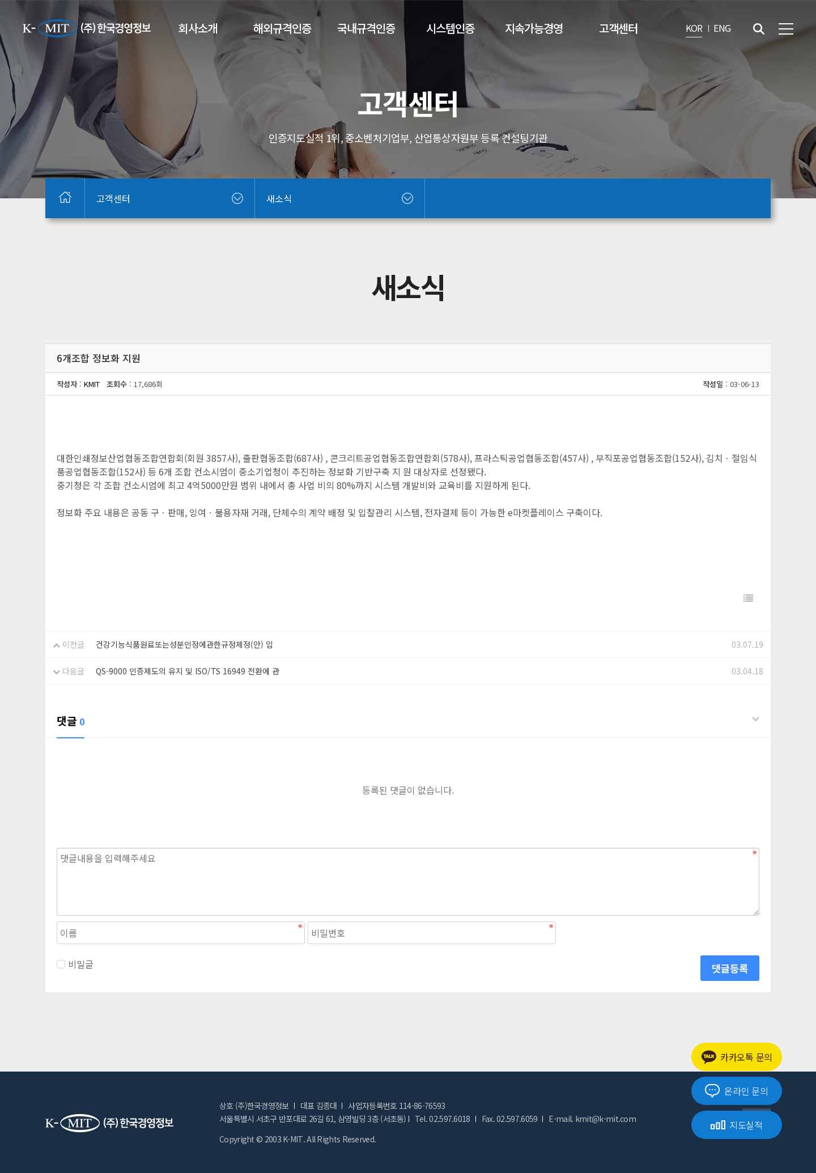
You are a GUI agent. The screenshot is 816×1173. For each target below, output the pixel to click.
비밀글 (75, 964)
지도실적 (737, 1125)
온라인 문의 (736, 1091)
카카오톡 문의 (736, 1057)
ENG (721, 28)
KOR (694, 28)
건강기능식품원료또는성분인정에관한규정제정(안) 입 (184, 644)
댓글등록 (730, 968)
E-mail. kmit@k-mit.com (592, 1118)
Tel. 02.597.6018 (442, 1118)
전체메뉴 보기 (786, 29)
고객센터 (618, 28)
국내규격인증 (366, 28)
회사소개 (197, 28)
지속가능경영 (534, 28)
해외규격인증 (282, 28)
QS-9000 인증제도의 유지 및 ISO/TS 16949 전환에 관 (187, 671)
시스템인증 (450, 28)
